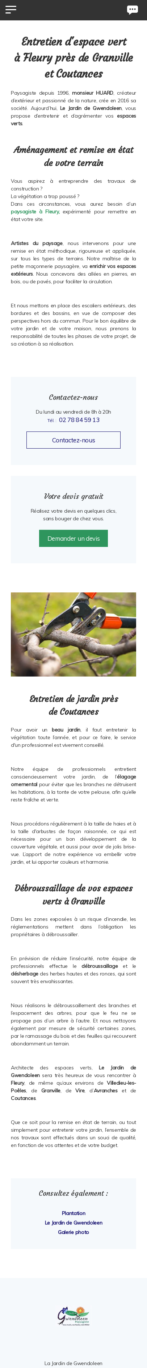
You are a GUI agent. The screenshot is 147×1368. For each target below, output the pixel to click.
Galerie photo (73, 1232)
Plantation (73, 1213)
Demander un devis (73, 538)
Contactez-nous (73, 440)
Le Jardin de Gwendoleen (73, 1222)
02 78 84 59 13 (79, 419)
